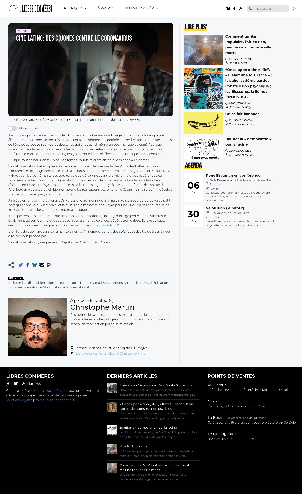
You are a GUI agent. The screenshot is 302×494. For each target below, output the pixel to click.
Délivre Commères (141, 8)
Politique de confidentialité (55, 400)
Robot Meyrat (238, 63)
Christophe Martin (241, 124)
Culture (23, 31)
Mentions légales (19, 400)
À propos (106, 8)
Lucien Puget (55, 391)
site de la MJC (109, 225)
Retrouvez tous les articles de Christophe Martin (111, 353)
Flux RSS (31, 384)
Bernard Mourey (240, 107)
